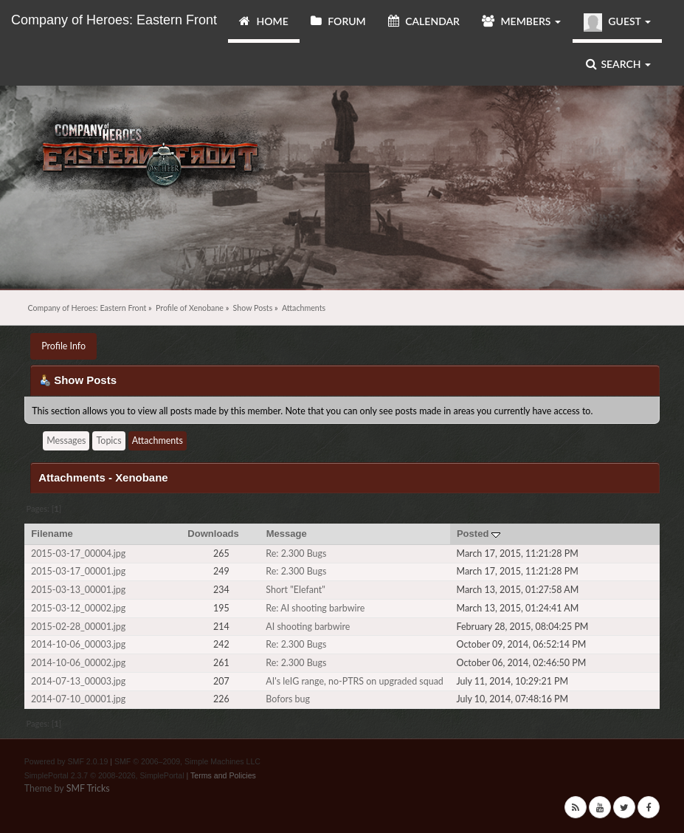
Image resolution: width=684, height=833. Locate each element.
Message (286, 533)
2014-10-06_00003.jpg (78, 644)
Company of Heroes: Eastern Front (114, 20)
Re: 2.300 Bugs (296, 553)
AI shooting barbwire (308, 626)
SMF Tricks (88, 788)
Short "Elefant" (295, 589)
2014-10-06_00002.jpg (78, 662)
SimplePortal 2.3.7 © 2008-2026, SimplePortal (104, 775)
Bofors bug (288, 699)
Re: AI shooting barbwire (315, 608)
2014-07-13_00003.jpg (78, 681)
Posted (478, 533)
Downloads (213, 533)
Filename (52, 533)
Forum (338, 21)
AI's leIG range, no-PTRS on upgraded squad (354, 681)
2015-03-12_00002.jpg (78, 608)
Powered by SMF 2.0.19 (66, 761)
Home (264, 21)
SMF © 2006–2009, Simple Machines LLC (187, 761)
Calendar (424, 21)
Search (618, 64)
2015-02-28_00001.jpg (78, 626)
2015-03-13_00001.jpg (78, 589)
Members (521, 21)
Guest (617, 22)
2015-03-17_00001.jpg (78, 571)
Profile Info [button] (63, 346)
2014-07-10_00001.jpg (78, 699)
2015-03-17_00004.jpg (78, 553)
